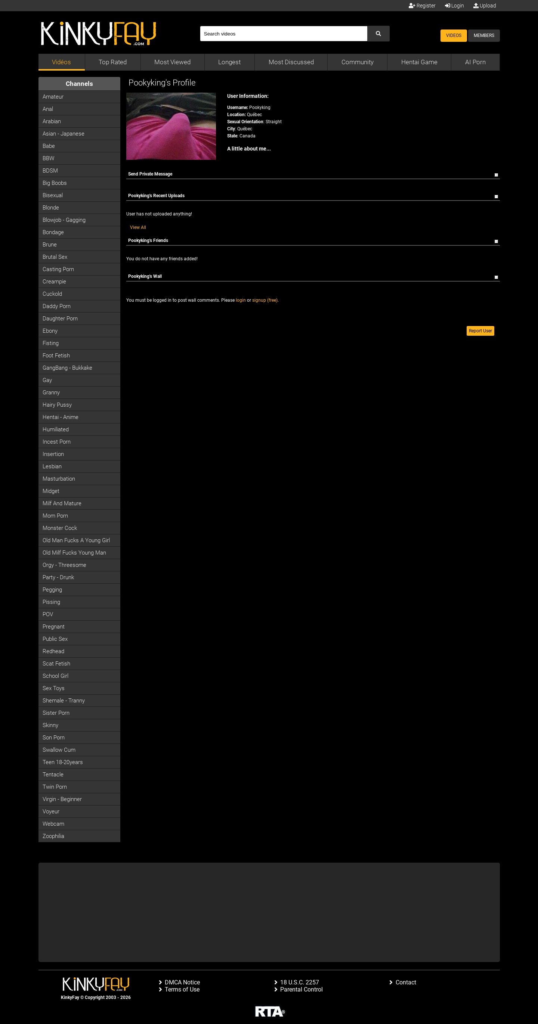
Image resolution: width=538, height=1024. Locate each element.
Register (422, 6)
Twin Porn (55, 786)
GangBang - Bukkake (67, 367)
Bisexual (53, 195)
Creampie (54, 281)
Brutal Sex (55, 257)
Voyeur (51, 811)
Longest (229, 62)
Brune (50, 244)
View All (138, 227)
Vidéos (61, 62)
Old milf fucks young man (74, 552)
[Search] (283, 33)
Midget (51, 491)
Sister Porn (56, 713)
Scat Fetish (56, 663)
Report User (480, 330)
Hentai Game (419, 62)
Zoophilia (53, 836)
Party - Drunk (58, 577)
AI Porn (475, 62)
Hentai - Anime (60, 417)
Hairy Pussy (57, 404)
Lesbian (52, 466)
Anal (48, 109)
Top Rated (113, 62)
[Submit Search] (378, 33)
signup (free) (265, 300)
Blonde (51, 207)
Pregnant (54, 626)
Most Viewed (172, 62)
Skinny (50, 725)
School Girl (55, 676)
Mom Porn (55, 515)
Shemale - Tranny (64, 700)
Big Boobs (55, 183)
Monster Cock (60, 528)
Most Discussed (291, 62)
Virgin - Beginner (62, 799)
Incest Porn (57, 441)
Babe (49, 146)
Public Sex (55, 639)
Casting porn (58, 269)
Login (454, 6)
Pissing (51, 602)
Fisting (51, 343)
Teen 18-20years (63, 762)
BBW (48, 158)
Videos (453, 35)
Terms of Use (182, 989)
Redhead (53, 651)
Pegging (52, 589)
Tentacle (53, 774)
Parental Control (301, 989)
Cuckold (52, 294)
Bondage (53, 232)
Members (484, 35)
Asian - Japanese (63, 133)
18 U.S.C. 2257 (299, 982)
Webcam (53, 823)
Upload (484, 6)
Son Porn (54, 737)
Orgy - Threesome (64, 565)
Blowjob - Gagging (64, 220)
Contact (406, 982)
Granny (51, 392)
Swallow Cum (59, 750)
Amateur (53, 96)
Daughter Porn (60, 318)
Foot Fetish (56, 355)
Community (357, 62)
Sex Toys (54, 688)
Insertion (53, 454)
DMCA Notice (182, 982)
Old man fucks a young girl (76, 540)
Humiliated (56, 429)
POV (48, 614)
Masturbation (59, 478)
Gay (47, 380)
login (241, 300)
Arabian (52, 121)
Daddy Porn (57, 306)
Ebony (50, 331)
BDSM (50, 170)
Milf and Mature (62, 503)
